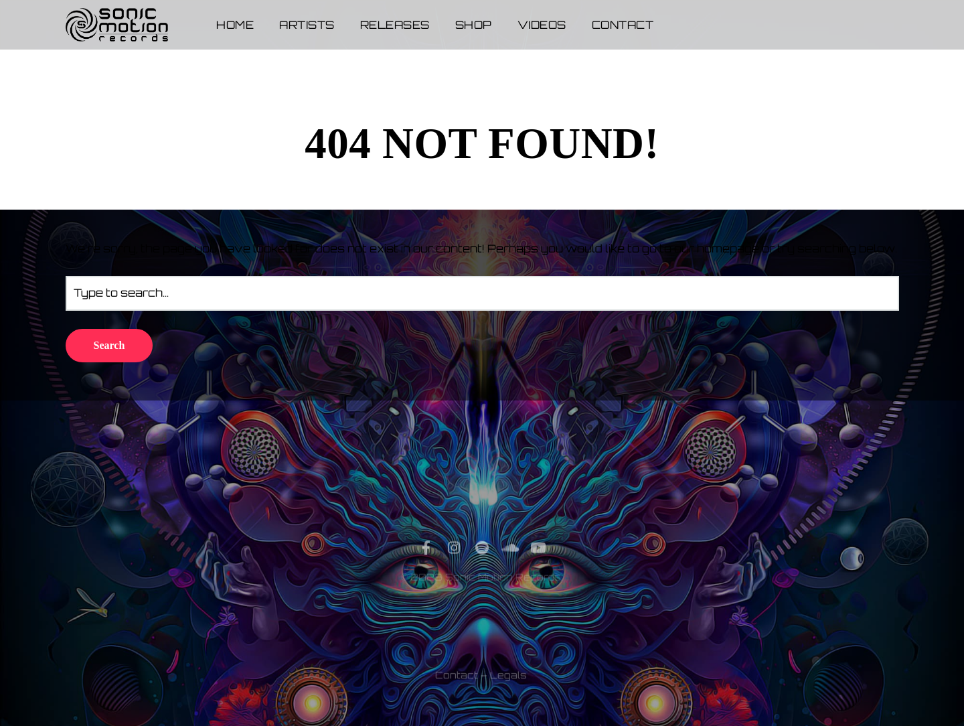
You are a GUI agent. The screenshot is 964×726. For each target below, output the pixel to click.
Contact (623, 24)
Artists (307, 24)
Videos (541, 24)
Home (235, 24)
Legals (508, 695)
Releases (395, 24)
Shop (473, 24)
